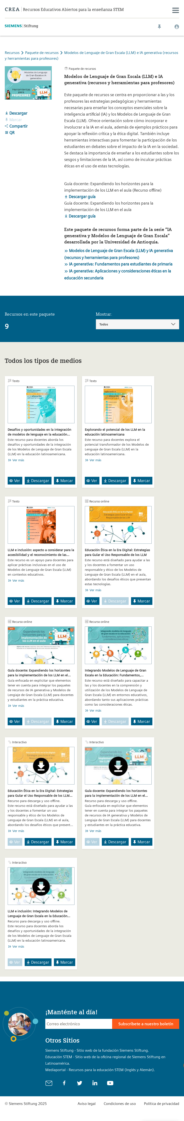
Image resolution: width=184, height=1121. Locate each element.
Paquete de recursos (42, 52)
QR (9, 132)
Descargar (16, 113)
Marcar (64, 480)
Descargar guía (80, 196)
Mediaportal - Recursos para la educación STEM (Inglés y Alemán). (100, 1070)
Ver (14, 480)
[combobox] (137, 324)
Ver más (18, 460)
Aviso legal (87, 1103)
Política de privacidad (161, 1103)
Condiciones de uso (120, 1103)
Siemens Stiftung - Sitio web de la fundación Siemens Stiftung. (97, 1050)
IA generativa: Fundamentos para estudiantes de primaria (120, 264)
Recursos (12, 52)
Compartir (16, 126)
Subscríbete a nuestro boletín (145, 1023)
